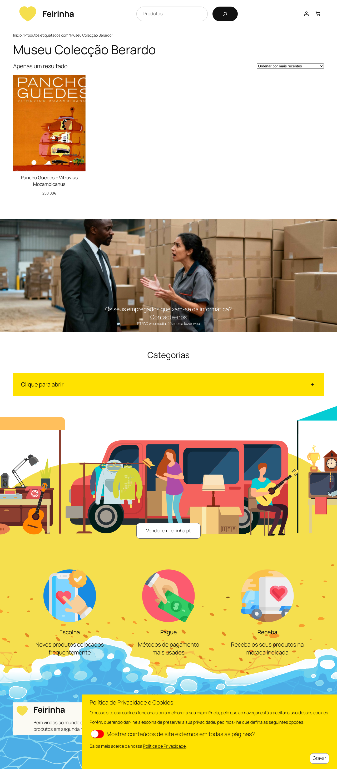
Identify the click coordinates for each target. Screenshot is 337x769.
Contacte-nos (168, 317)
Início (17, 35)
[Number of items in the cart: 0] (318, 14)
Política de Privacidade (164, 746)
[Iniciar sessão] (306, 14)
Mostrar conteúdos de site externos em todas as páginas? (173, 734)
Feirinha (58, 13)
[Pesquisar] (225, 14)
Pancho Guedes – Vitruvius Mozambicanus (49, 181)
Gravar (319, 758)
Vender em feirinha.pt (168, 531)
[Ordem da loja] (290, 66)
